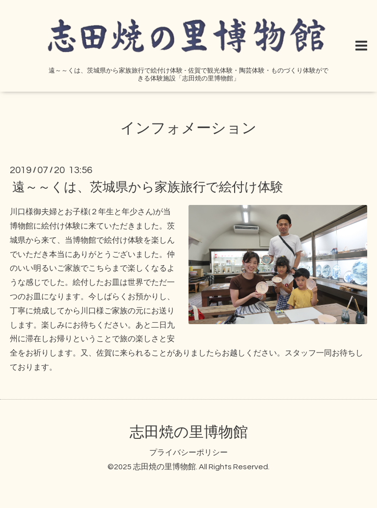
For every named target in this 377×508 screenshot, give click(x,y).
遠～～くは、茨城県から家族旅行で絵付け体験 (147, 187)
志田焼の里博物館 (189, 432)
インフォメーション (188, 128)
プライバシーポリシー (188, 453)
